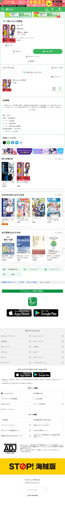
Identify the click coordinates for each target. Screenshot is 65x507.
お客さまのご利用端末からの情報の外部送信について (47, 436)
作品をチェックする (33, 56)
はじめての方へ (7, 393)
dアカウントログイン (8, 409)
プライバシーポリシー (8, 425)
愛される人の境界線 (19, 80)
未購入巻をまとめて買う (34, 72)
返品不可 (19, 40)
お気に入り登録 (58, 67)
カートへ (19, 51)
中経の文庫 (12, 123)
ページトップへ (32, 490)
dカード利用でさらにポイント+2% (25, 38)
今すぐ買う (49, 51)
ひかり (18, 25)
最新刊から (59, 76)
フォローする (22, 25)
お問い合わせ (5, 404)
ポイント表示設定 (39, 404)
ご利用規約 (4, 420)
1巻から (53, 76)
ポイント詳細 (21, 34)
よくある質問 (38, 399)
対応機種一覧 (38, 393)
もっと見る (58, 159)
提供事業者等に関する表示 (42, 420)
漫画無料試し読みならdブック (9, 282)
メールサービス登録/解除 (9, 399)
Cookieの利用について (41, 430)
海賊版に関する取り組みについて (12, 436)
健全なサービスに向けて (42, 425)
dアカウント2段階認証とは (10, 430)
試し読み (10, 45)
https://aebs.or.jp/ (26, 451)
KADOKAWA (11, 118)
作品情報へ (31, 61)
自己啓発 (11, 120)
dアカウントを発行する (32, 479)
